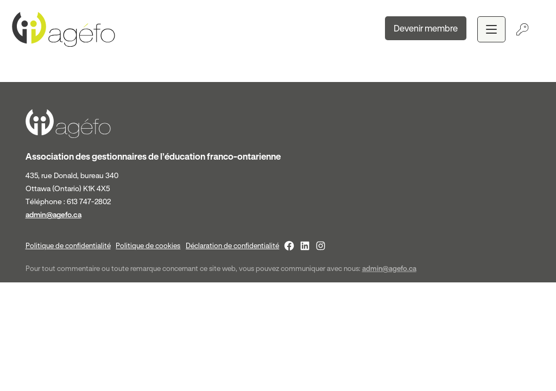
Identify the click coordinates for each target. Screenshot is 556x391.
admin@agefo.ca (53, 214)
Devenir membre (426, 28)
